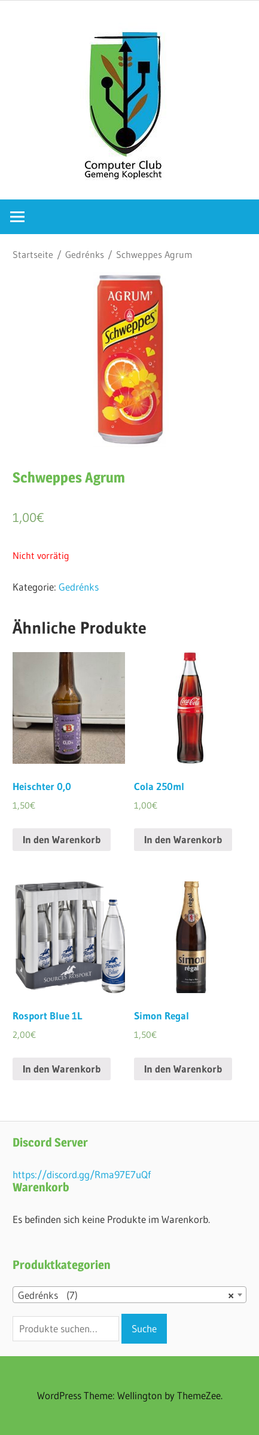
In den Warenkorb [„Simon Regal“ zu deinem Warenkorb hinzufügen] (183, 1068)
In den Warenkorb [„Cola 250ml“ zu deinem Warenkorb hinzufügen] (183, 839)
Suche (144, 1328)
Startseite (33, 254)
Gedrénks (84, 254)
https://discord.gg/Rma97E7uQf (82, 1174)
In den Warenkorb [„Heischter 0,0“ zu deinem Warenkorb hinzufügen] (61, 839)
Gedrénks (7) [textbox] (126, 1295)
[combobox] (129, 1294)
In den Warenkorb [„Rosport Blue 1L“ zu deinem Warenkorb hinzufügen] (61, 1068)
